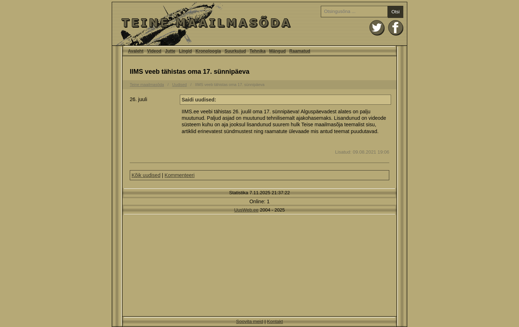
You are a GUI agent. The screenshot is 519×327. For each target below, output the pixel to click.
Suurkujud (235, 51)
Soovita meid (249, 321)
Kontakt (275, 321)
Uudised (179, 84)
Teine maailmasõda (147, 84)
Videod (154, 51)
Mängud (277, 51)
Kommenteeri (180, 175)
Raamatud (299, 51)
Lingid (185, 51)
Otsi (395, 11)
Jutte (170, 51)
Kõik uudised (146, 175)
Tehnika (257, 51)
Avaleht (259, 23)
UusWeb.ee (246, 210)
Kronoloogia (208, 51)
